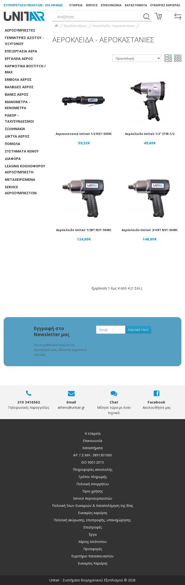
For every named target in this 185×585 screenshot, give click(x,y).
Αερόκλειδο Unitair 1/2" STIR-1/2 (149, 134)
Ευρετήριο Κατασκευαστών (92, 556)
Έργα (93, 534)
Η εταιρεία (92, 433)
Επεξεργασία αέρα (21, 51)
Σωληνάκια (15, 128)
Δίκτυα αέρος (17, 136)
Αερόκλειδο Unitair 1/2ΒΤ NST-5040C (84, 230)
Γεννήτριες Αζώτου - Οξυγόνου (24, 40)
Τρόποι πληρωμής (92, 476)
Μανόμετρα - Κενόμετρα (17, 105)
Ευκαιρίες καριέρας (92, 512)
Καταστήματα (136, 5)
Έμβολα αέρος (18, 79)
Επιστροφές (92, 527)
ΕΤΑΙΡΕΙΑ (75, 5)
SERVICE (92, 5)
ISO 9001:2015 (92, 462)
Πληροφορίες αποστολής (92, 469)
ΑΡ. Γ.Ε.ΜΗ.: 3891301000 (92, 455)
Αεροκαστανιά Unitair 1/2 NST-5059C (84, 134)
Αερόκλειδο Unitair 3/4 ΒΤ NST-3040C (150, 230)
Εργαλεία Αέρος (19, 58)
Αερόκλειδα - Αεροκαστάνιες (114, 26)
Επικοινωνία (92, 440)
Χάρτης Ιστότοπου (92, 541)
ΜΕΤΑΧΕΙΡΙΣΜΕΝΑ (20, 179)
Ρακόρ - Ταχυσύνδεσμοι (19, 118)
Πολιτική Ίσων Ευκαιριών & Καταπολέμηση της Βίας (92, 505)
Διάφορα (13, 158)
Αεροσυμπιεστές (20, 30)
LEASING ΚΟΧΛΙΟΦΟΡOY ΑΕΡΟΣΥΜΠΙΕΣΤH (25, 169)
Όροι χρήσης (92, 491)
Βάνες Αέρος (16, 94)
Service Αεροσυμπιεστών (92, 498)
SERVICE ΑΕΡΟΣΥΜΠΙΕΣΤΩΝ (21, 190)
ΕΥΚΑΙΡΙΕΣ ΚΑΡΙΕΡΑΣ (165, 5)
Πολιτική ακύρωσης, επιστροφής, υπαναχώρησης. (92, 520)
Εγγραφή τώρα (138, 329)
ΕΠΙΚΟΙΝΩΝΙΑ (111, 5)
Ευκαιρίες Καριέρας (92, 563)
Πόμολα (12, 143)
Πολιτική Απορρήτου (92, 484)
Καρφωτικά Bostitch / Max (25, 69)
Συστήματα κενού (22, 151)
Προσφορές (92, 549)
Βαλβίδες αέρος (19, 87)
